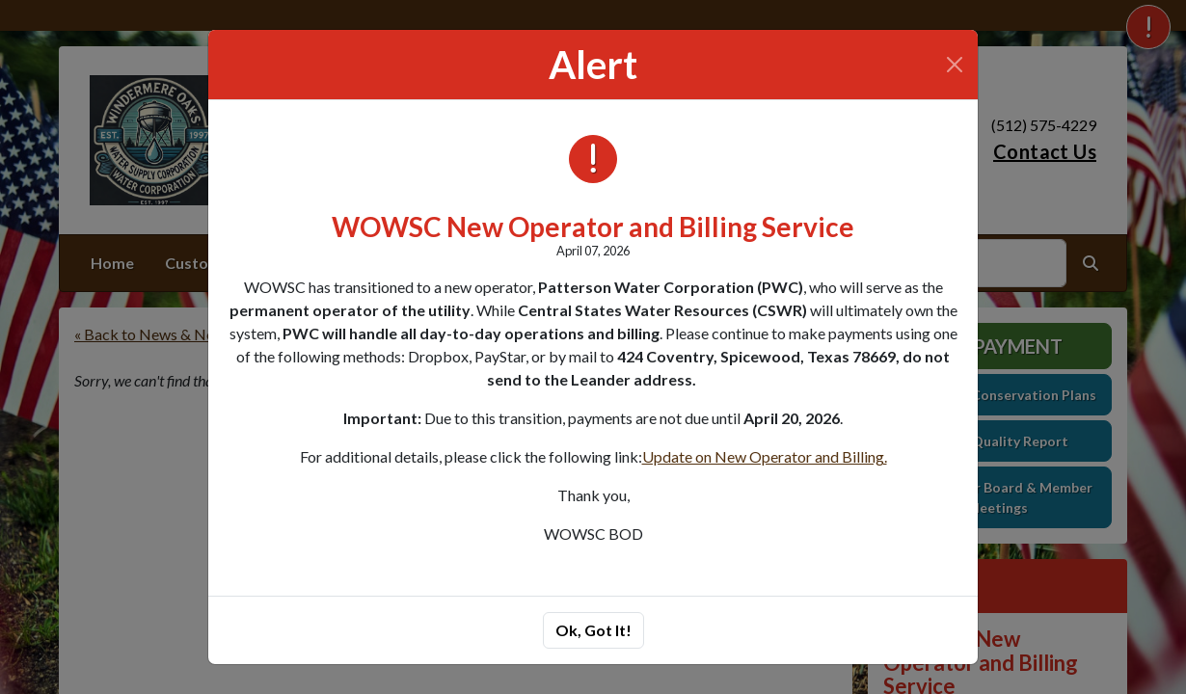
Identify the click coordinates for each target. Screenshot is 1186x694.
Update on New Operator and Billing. (764, 456)
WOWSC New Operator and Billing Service (593, 226)
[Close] (954, 64)
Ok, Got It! (593, 630)
